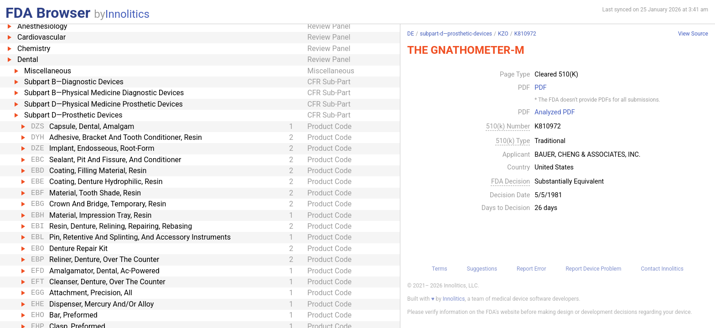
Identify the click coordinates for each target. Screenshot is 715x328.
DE (410, 34)
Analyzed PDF (554, 112)
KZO (503, 34)
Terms (439, 269)
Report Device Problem (593, 269)
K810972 (525, 34)
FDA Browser (47, 12)
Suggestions (482, 269)
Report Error (531, 269)
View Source (693, 34)
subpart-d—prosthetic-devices (456, 34)
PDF (540, 88)
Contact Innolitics (662, 269)
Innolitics (127, 14)
